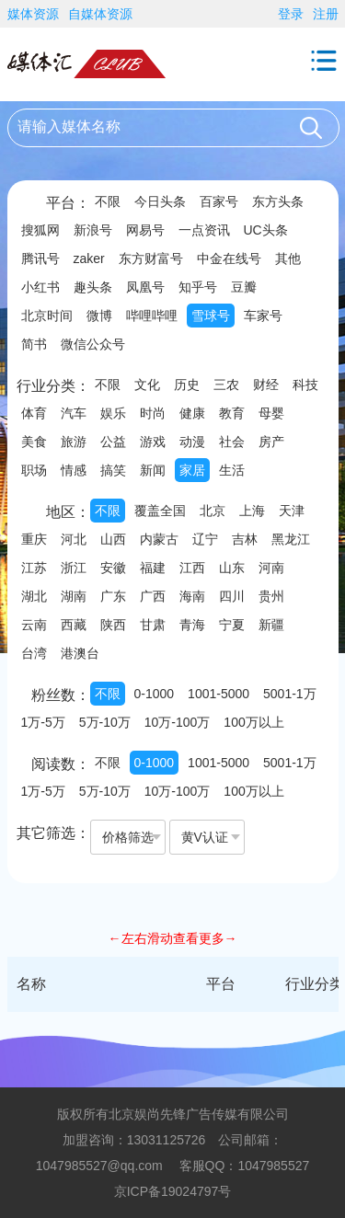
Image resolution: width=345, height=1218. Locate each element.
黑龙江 (290, 539)
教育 (232, 413)
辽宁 (205, 539)
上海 (252, 510)
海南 (192, 596)
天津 (292, 510)
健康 (192, 413)
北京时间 (47, 315)
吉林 (245, 539)
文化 (147, 384)
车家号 (263, 315)
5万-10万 (105, 722)
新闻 (153, 470)
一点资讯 (204, 230)
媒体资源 (33, 13)
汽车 (73, 413)
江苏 (34, 567)
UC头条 (266, 230)
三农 (226, 384)
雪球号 (210, 315)
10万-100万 (177, 722)
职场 (34, 470)
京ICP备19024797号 (173, 1191)
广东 (113, 596)
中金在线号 (229, 258)
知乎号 (197, 287)
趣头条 (93, 287)
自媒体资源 (100, 13)
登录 (291, 13)
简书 (34, 344)
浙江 (73, 567)
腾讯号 (40, 258)
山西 (113, 539)
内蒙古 (159, 539)
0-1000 (154, 693)
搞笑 (113, 470)
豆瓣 (244, 287)
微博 (99, 315)
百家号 (219, 201)
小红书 (40, 287)
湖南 (73, 596)
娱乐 (113, 413)
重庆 (34, 539)
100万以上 (253, 722)
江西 (192, 567)
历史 (187, 384)
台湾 (34, 653)
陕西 (113, 624)
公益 (113, 441)
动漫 (192, 441)
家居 (192, 470)
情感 (73, 470)
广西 (153, 596)
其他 (288, 258)
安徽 (113, 567)
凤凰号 (145, 287)
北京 (212, 510)
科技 (305, 384)
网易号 (145, 230)
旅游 (73, 441)
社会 (232, 441)
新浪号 (93, 230)
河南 (271, 567)
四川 (232, 596)
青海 (192, 624)
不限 (108, 201)
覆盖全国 (160, 510)
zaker (89, 258)
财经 (266, 384)
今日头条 (160, 201)
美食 (34, 441)
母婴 (271, 413)
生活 (232, 470)
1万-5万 (43, 722)
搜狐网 (40, 230)
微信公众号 (93, 344)
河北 (73, 539)
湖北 (34, 596)
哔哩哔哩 (152, 315)
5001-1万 (289, 693)
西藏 (73, 624)
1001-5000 (218, 693)
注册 (326, 13)
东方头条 (278, 201)
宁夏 (232, 624)
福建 (153, 567)
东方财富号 (151, 258)
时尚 (153, 413)
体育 (34, 413)
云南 (34, 624)
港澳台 (80, 653)
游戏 (153, 441)
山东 (232, 567)
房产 (271, 441)
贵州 (271, 596)
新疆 (271, 624)
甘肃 (153, 624)
